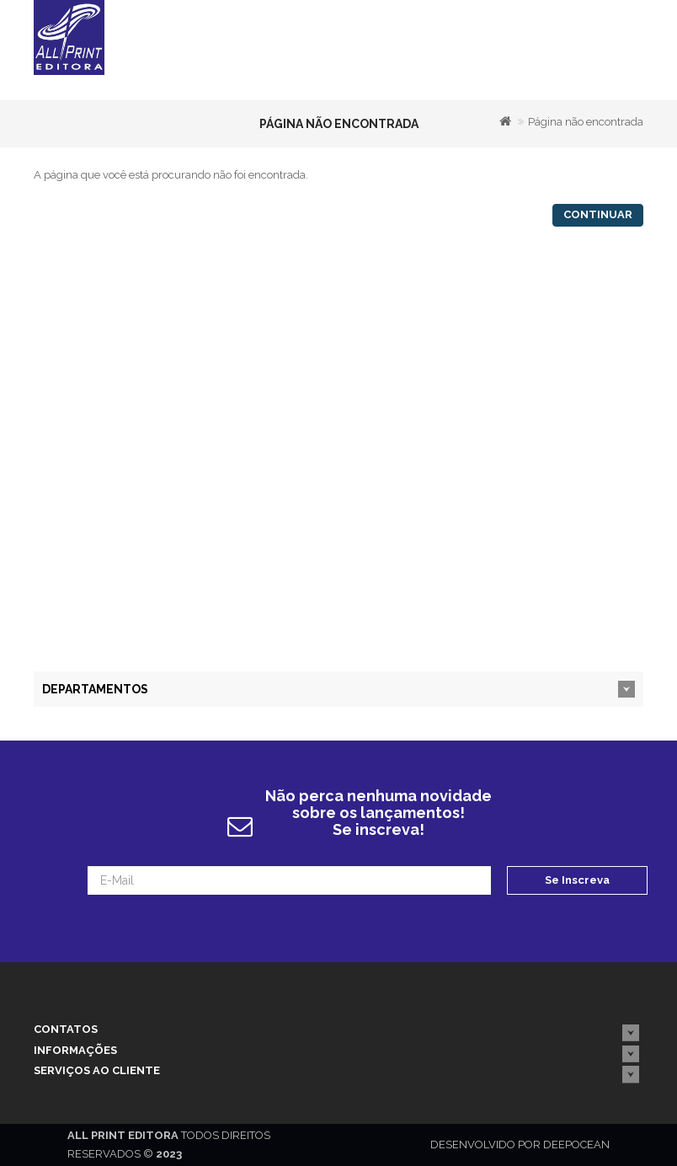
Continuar (597, 214)
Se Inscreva (577, 880)
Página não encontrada (585, 121)
